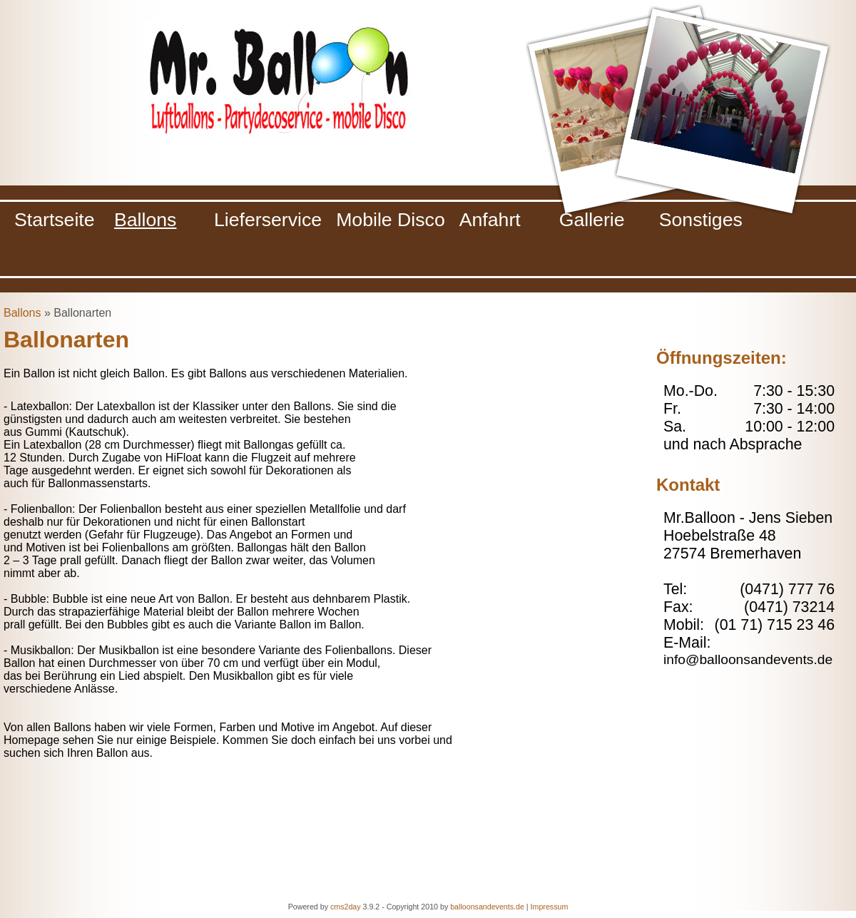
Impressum (550, 906)
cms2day (345, 906)
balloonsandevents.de (487, 906)
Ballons (22, 313)
